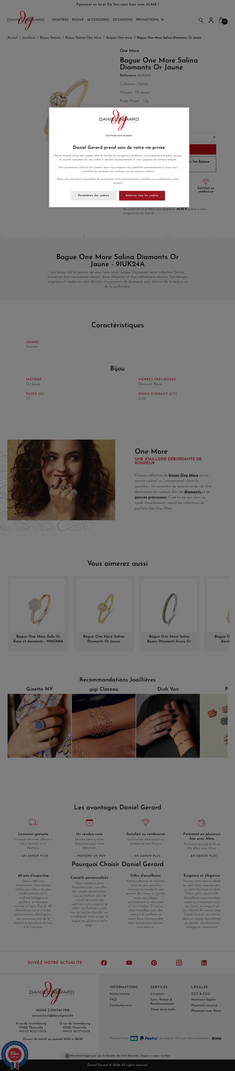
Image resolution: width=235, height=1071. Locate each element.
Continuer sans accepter (119, 135)
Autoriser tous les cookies (142, 195)
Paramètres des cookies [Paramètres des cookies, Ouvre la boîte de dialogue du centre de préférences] (93, 195)
